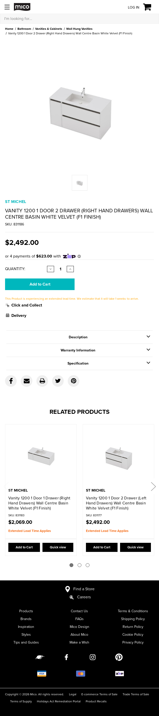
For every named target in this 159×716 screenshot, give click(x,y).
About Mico (79, 634)
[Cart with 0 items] (150, 7)
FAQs (79, 619)
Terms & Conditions (133, 611)
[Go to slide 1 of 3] (71, 565)
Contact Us (79, 611)
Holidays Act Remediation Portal (59, 701)
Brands (26, 619)
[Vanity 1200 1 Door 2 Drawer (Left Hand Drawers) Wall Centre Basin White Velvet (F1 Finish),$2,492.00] (118, 456)
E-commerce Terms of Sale (99, 694)
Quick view (58, 547)
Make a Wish (79, 642)
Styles (26, 634)
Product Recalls (96, 701)
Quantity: (15, 268)
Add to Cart (23, 547)
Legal (72, 694)
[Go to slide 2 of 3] (79, 565)
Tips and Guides (26, 642)
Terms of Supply (21, 701)
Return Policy (133, 627)
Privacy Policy (133, 642)
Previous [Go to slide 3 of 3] (6, 486)
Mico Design (79, 627)
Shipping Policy (133, 619)
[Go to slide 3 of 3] (87, 565)
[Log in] (129, 7)
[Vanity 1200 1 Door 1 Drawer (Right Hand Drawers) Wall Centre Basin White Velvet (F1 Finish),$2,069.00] (41, 456)
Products (26, 611)
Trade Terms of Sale (136, 694)
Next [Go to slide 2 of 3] (153, 486)
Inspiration (26, 627)
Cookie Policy (132, 634)
